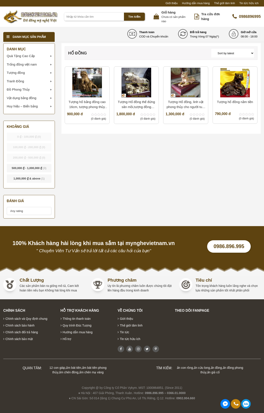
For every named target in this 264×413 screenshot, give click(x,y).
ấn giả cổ (213, 372)
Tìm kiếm (134, 16)
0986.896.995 (229, 246)
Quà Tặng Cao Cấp (21, 56)
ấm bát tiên (73, 367)
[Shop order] (232, 53)
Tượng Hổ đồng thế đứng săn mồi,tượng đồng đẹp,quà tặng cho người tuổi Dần (136, 104)
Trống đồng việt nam (22, 64)
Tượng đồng (16, 72)
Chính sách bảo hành (19, 325)
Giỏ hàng (168, 12)
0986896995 (246, 16)
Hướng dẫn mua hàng (196, 3)
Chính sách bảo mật (19, 339)
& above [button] (29, 178)
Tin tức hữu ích (249, 3)
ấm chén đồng (68, 372)
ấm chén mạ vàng (91, 372)
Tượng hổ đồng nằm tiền (235, 102)
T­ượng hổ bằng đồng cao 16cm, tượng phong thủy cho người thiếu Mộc (87, 104)
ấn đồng (216, 367)
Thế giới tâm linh (224, 3)
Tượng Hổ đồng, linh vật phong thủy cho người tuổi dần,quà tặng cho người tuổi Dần (186, 104)
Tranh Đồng (15, 81)
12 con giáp (57, 367)
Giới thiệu (172, 3)
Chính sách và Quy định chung (26, 318)
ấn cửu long (202, 367)
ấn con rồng (185, 367)
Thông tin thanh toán (77, 318)
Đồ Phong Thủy (18, 89)
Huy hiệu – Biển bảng (22, 106)
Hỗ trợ (67, 339)
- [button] (29, 136)
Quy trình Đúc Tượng (77, 325)
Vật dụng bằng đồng (21, 98)
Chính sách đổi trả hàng (21, 332)
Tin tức (124, 332)
